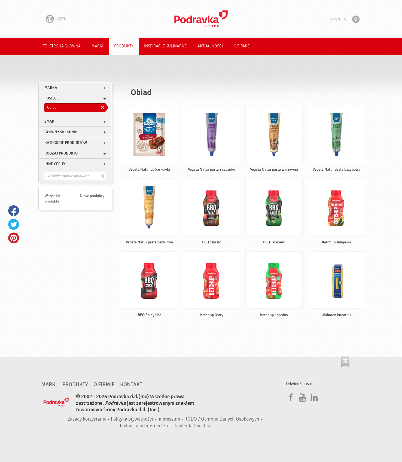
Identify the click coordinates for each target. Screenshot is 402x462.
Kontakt (131, 384)
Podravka (201, 18)
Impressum (168, 419)
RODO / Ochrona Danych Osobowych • (223, 419)
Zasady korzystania (86, 419)
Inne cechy (54, 164)
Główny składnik (61, 132)
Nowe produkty (92, 196)
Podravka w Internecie (142, 426)
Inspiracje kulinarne (165, 46)
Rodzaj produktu (61, 153)
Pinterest (13, 237)
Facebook (13, 210)
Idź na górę (345, 362)
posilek (51, 98)
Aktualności (210, 46)
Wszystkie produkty (53, 199)
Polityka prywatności (132, 419)
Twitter (13, 224)
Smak (49, 121)
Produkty (123, 46)
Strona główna (62, 46)
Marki (97, 46)
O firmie (241, 46)
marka (50, 87)
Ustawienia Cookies (189, 426)
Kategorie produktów (65, 142)
